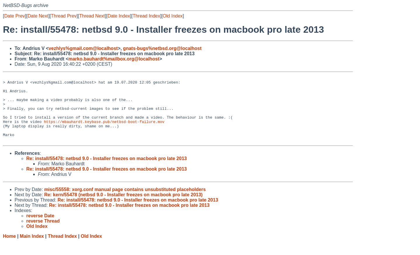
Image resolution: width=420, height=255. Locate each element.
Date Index (118, 15)
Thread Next (92, 15)
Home (9, 249)
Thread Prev (64, 15)
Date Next (37, 15)
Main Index (32, 249)
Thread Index (146, 15)
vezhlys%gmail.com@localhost (83, 48)
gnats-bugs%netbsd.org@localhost (162, 48)
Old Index (173, 15)
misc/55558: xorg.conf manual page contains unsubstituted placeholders (125, 202)
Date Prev (14, 15)
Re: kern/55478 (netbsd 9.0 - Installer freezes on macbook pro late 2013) (123, 207)
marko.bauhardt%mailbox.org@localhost (113, 58)
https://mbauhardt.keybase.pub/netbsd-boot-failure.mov (104, 131)
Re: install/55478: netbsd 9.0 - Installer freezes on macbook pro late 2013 (106, 171)
